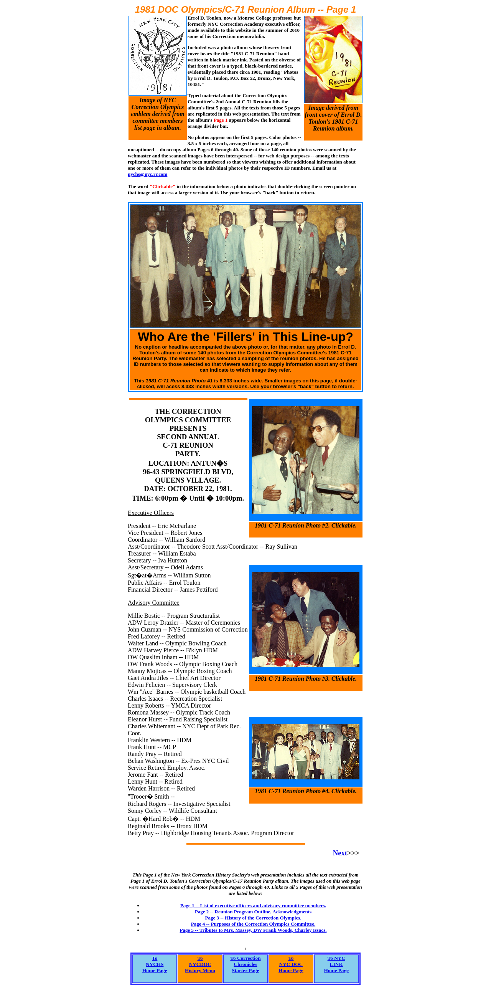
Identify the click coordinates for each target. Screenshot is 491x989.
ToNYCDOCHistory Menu (200, 964)
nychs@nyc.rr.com (147, 174)
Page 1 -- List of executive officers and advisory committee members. (253, 905)
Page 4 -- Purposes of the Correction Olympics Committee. (253, 924)
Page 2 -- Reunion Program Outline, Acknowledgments (253, 912)
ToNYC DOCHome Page (290, 964)
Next (340, 853)
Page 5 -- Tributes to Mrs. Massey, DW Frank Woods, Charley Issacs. (253, 930)
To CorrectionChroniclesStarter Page (245, 964)
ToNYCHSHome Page (154, 964)
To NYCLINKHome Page (336, 964)
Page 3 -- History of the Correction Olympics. (253, 918)
